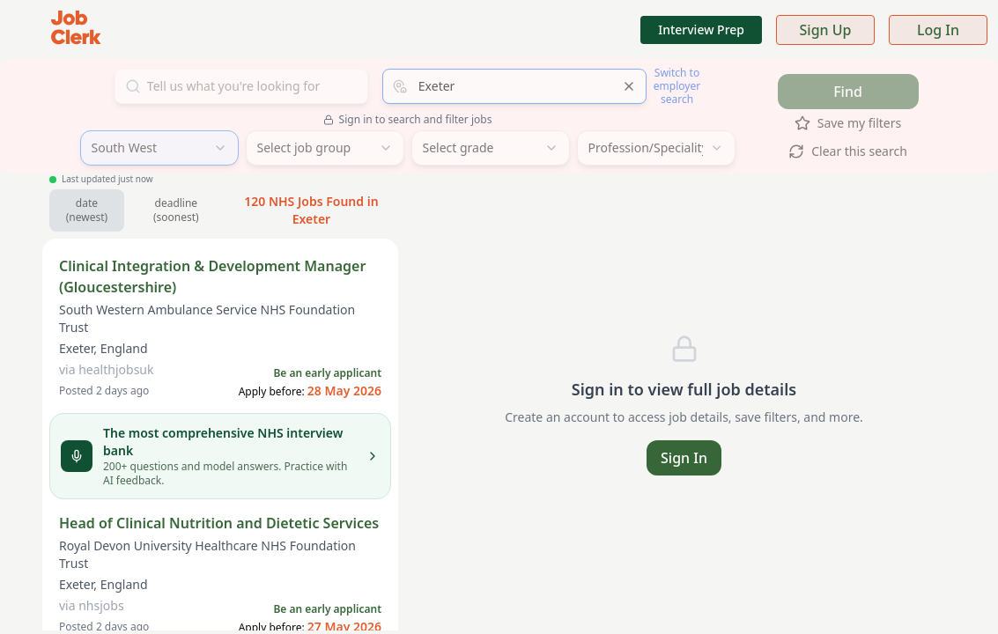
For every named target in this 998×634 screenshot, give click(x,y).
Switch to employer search (677, 86)
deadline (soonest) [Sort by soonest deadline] (176, 210)
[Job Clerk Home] (76, 29)
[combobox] (514, 86)
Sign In (684, 458)
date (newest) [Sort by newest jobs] (86, 210)
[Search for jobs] (241, 86)
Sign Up (826, 30)
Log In (938, 30)
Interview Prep (701, 29)
